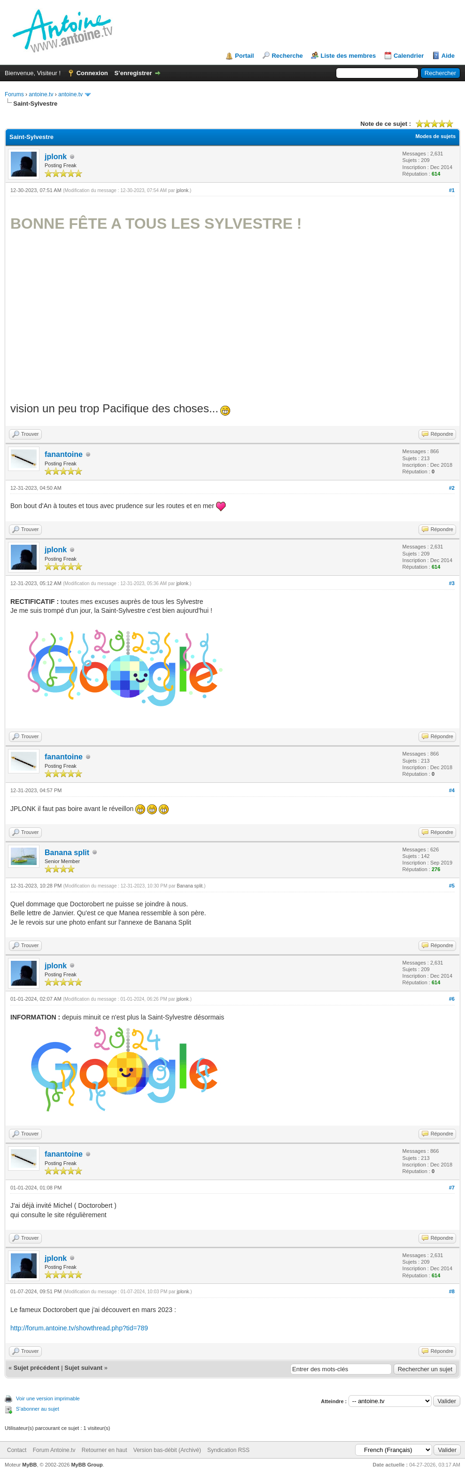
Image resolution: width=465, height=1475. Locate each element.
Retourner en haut (104, 1450)
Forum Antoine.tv (54, 1450)
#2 (452, 488)
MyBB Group (86, 1464)
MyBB (29, 1464)
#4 (452, 790)
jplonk (56, 157)
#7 (452, 1187)
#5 (452, 885)
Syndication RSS (228, 1450)
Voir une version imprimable (48, 1398)
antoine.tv (41, 94)
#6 (452, 999)
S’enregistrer (133, 73)
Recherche (286, 55)
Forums (14, 94)
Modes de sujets (435, 136)
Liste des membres (348, 55)
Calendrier (409, 55)
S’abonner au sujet (37, 1409)
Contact (16, 1450)
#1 (452, 190)
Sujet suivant (83, 1367)
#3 (452, 583)
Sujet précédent (37, 1367)
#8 (452, 1291)
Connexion (92, 73)
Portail (244, 55)
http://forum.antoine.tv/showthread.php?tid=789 (79, 1328)
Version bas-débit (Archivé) (167, 1450)
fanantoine (64, 454)
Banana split (67, 853)
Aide (448, 55)
